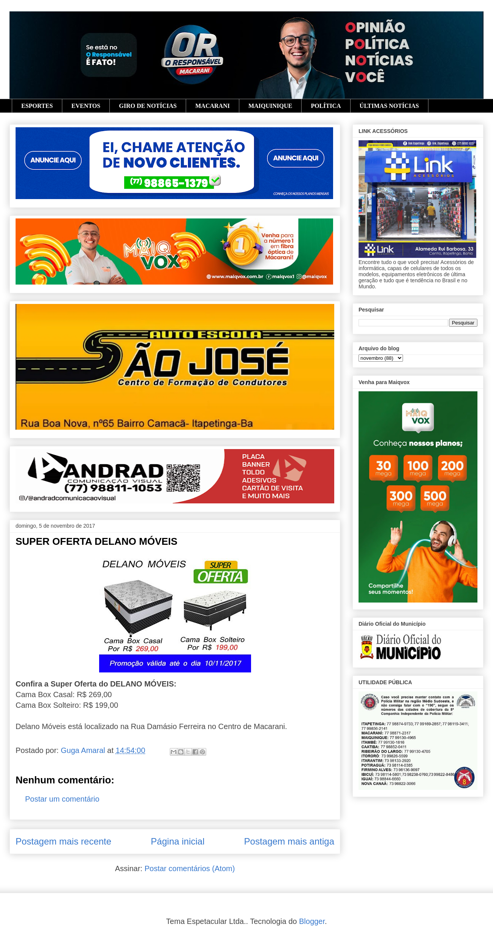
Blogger (312, 921)
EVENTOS (85, 106)
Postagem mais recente (63, 841)
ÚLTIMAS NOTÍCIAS (389, 106)
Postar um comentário (62, 799)
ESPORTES (37, 106)
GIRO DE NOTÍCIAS (148, 106)
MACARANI (212, 106)
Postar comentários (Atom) (189, 868)
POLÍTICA (326, 106)
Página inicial (177, 841)
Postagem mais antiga (289, 841)
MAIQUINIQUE (270, 106)
